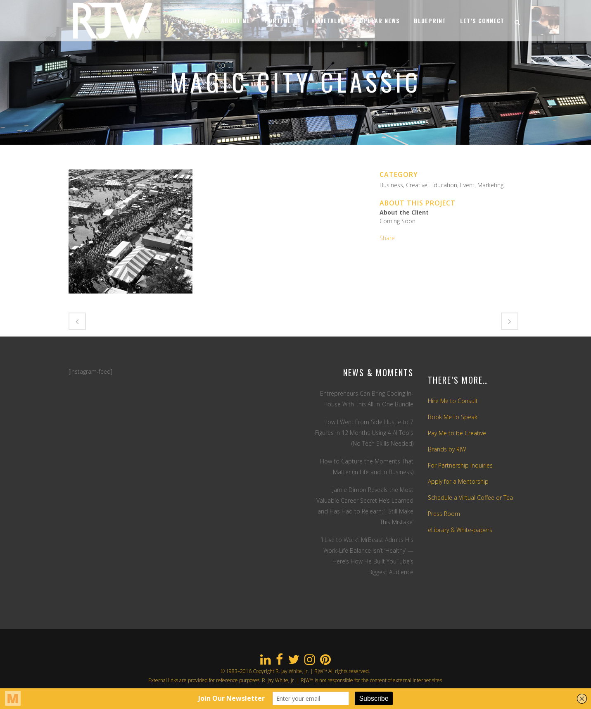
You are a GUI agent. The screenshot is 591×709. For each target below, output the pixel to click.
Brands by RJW (447, 449)
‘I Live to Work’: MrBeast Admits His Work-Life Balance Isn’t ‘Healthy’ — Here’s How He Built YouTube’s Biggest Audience (367, 556)
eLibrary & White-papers (460, 530)
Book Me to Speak (452, 417)
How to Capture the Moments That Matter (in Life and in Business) (366, 466)
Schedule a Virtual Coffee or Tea (470, 497)
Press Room (444, 514)
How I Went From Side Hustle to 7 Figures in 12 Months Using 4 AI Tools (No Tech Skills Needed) (364, 432)
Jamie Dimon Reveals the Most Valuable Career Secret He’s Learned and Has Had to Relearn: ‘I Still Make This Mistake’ (364, 506)
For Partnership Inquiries (460, 465)
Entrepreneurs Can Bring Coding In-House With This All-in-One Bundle (366, 398)
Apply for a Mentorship (458, 481)
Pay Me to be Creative (457, 433)
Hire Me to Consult (453, 401)
